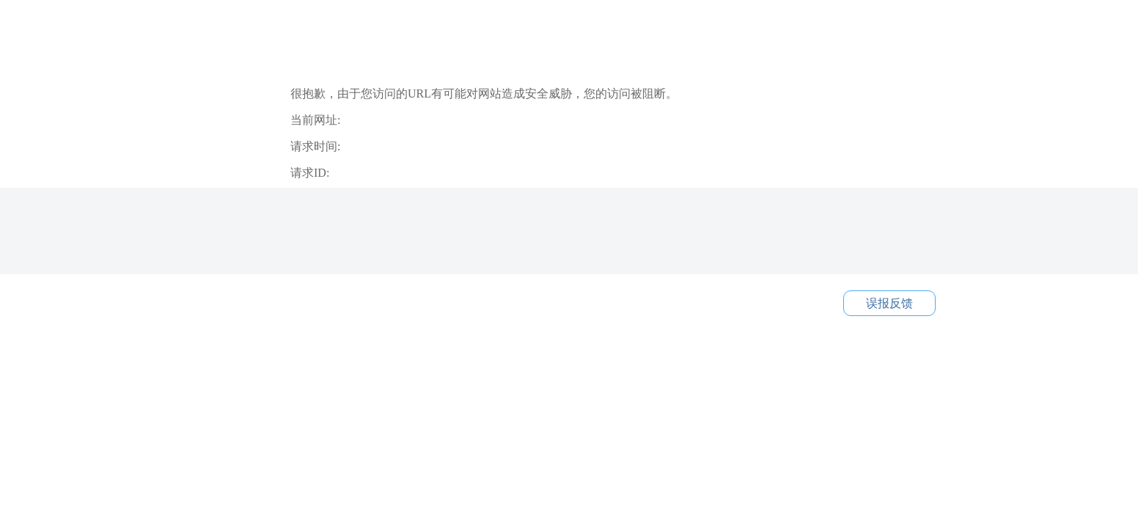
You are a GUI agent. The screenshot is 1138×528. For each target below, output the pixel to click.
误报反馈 (889, 303)
